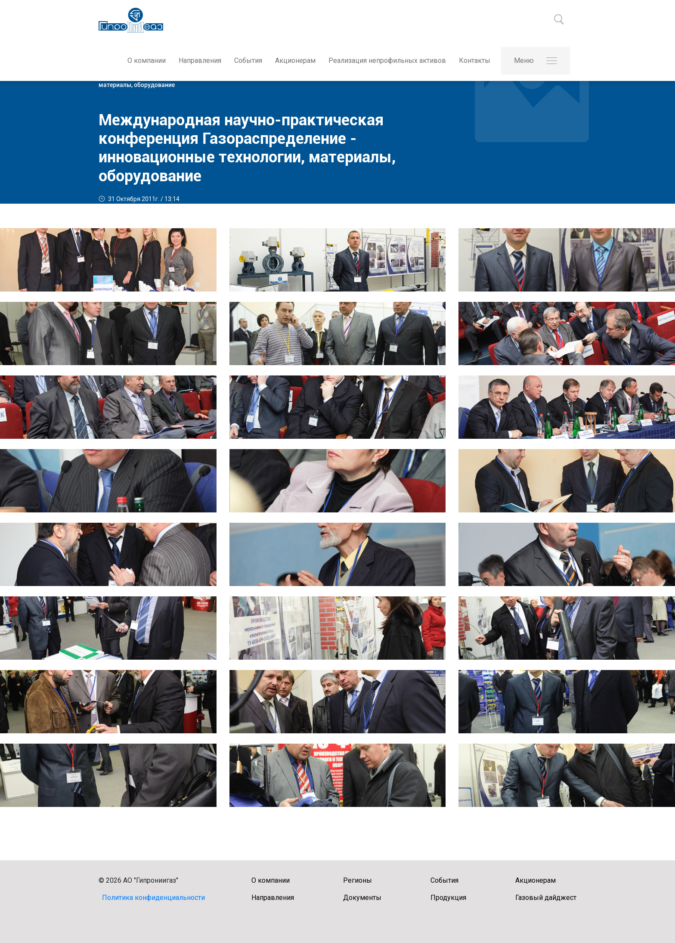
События (248, 60)
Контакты (474, 60)
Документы (362, 897)
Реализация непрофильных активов (387, 60)
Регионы (357, 880)
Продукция (448, 897)
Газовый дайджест (545, 897)
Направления (200, 60)
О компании (146, 60)
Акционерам (295, 60)
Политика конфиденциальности (153, 897)
